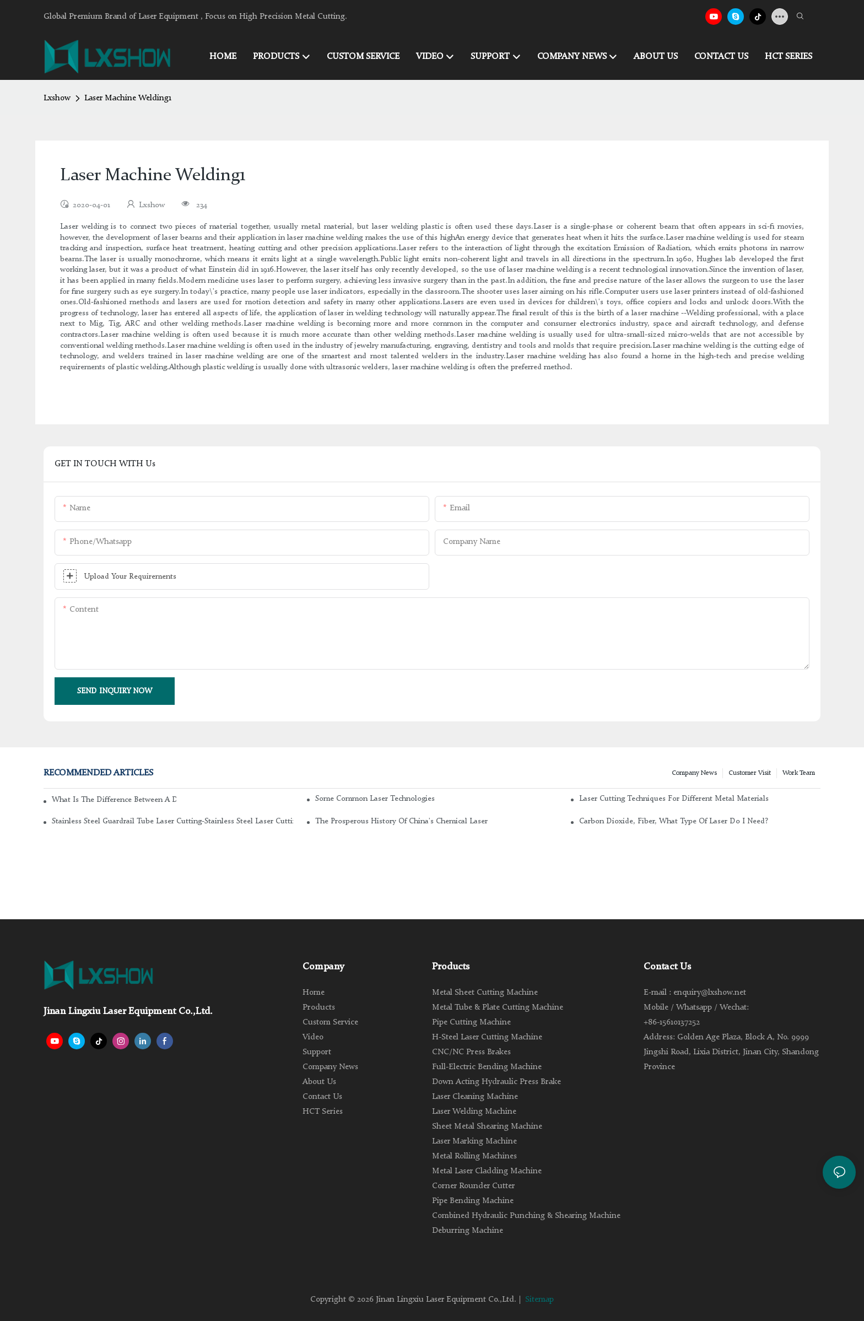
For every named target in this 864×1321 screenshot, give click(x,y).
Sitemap (539, 1300)
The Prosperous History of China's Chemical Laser (401, 821)
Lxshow (57, 98)
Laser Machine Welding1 (127, 98)
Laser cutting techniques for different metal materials (674, 798)
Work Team (798, 773)
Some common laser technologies (375, 798)
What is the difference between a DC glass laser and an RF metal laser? (114, 800)
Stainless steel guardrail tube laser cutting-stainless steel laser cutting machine (172, 821)
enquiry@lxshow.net (709, 993)
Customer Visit (749, 773)
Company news (694, 773)
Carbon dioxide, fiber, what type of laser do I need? (673, 821)
